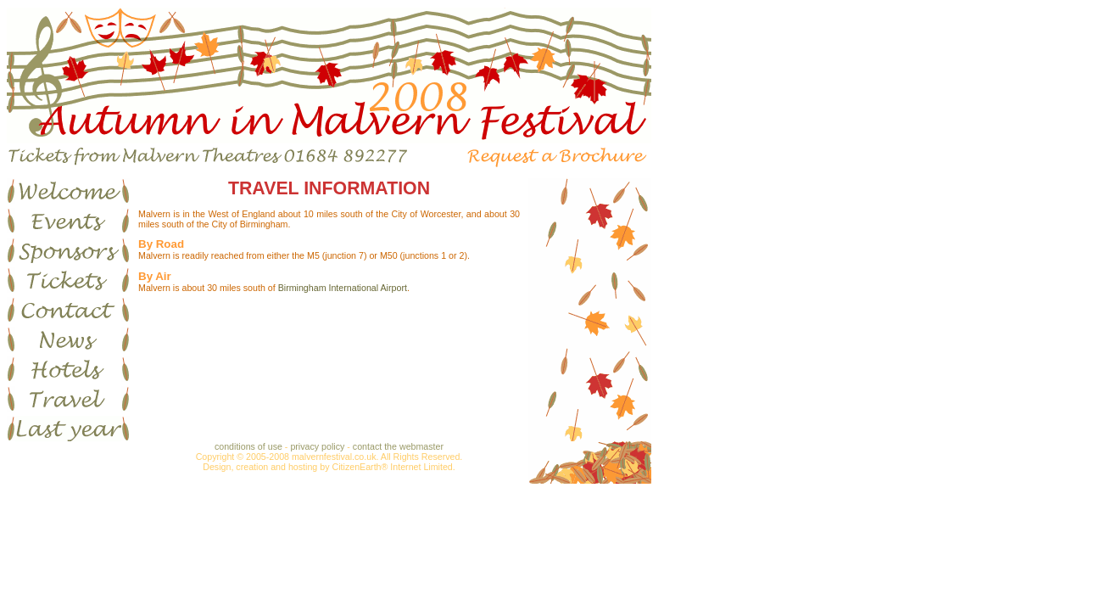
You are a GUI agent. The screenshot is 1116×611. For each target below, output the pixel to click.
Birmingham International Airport (342, 288)
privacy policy (317, 446)
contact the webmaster (398, 446)
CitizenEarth (356, 467)
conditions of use (248, 446)
